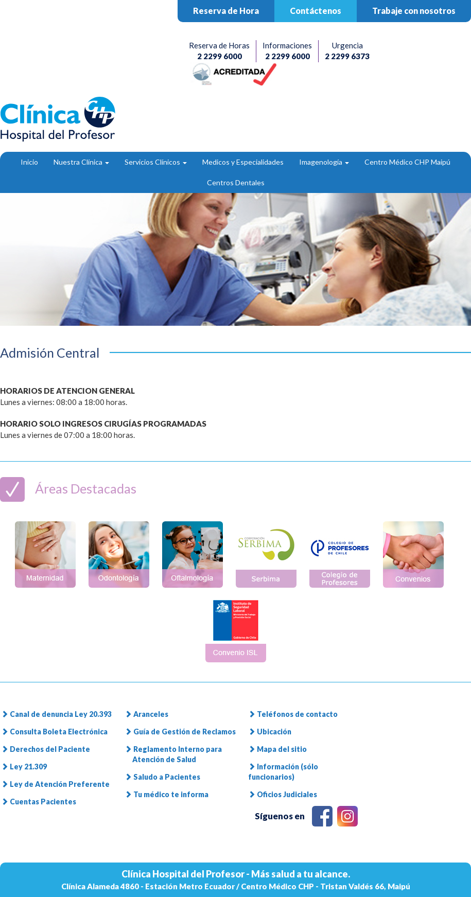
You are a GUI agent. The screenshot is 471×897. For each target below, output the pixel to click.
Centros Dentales (236, 182)
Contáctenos (315, 10)
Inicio (29, 161)
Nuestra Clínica (81, 161)
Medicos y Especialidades (243, 161)
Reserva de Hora (226, 10)
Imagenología (324, 161)
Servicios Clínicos (156, 161)
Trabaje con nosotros (414, 10)
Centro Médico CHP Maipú (407, 161)
